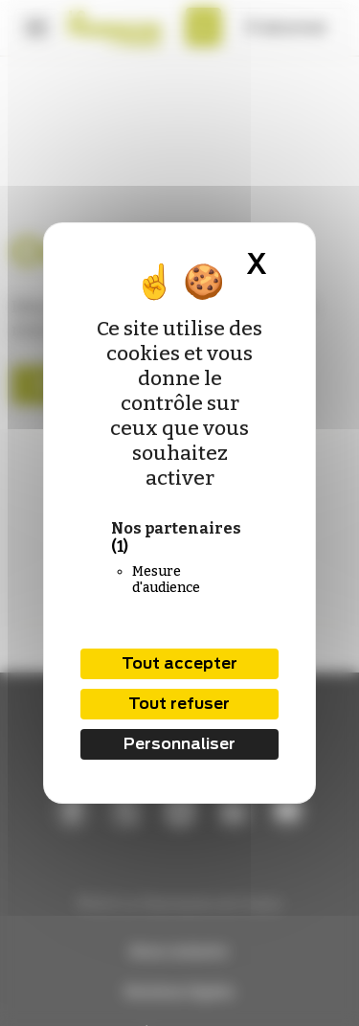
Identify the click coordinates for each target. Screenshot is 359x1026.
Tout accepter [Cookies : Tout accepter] (179, 663)
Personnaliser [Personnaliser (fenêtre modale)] (179, 744)
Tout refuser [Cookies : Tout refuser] (179, 704)
